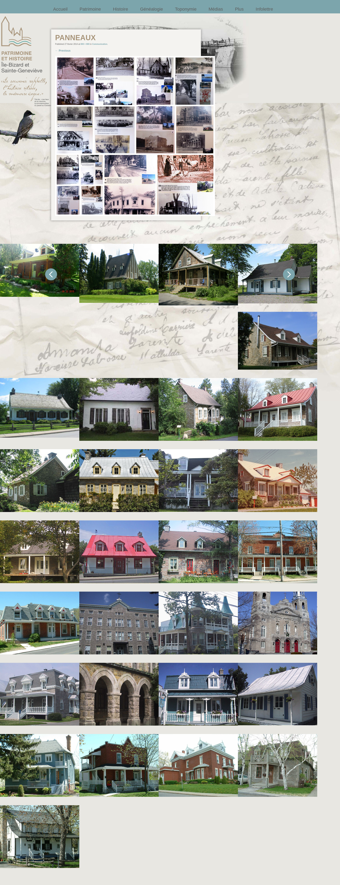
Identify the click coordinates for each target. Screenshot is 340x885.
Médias (216, 9)
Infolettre (264, 9)
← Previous (63, 50)
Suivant (289, 274)
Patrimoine (90, 9)
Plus (239, 9)
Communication (99, 44)
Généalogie (151, 9)
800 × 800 (85, 44)
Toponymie (186, 9)
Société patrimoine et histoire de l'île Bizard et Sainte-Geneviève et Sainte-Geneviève (26, 61)
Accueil (60, 9)
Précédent (51, 274)
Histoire (120, 9)
